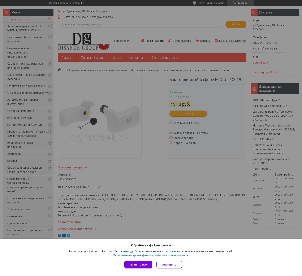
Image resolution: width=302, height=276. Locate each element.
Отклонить (169, 264)
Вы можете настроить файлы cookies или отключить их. (149, 255)
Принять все (138, 264)
